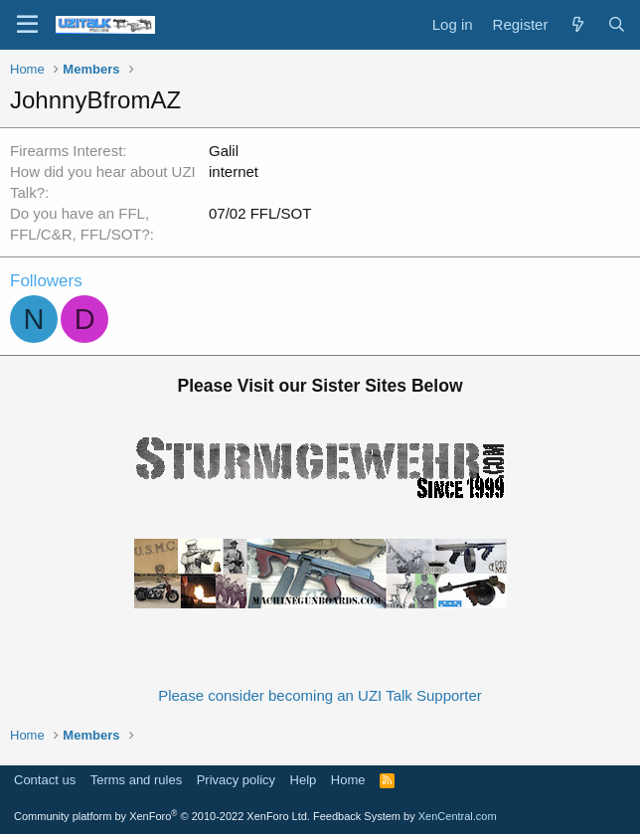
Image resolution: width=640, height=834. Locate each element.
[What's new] (577, 24)
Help (303, 779)
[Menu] (27, 25)
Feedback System (356, 816)
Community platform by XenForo (162, 816)
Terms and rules (136, 779)
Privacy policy (236, 779)
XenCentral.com (457, 816)
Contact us (45, 779)
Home (348, 779)
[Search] (616, 24)
